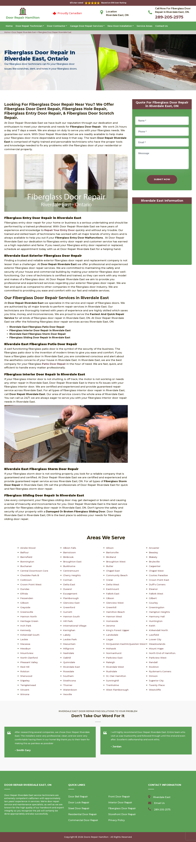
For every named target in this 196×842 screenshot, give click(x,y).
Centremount (71, 570)
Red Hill (24, 666)
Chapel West (156, 570)
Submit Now (162, 179)
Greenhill (111, 607)
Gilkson (24, 602)
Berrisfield (26, 557)
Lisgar (109, 639)
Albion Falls (70, 547)
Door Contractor (56, 26)
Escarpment (70, 593)
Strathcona (69, 680)
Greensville (26, 612)
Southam (68, 676)
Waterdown (70, 689)
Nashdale (68, 653)
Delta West (112, 584)
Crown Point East (159, 580)
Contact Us (161, 26)
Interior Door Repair (120, 802)
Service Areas (144, 26)
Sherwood (26, 676)
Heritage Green (29, 621)
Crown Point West (31, 584)
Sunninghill (112, 680)
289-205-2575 (169, 16)
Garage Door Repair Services (86, 26)
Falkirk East (113, 593)
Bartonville (112, 552)
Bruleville (154, 561)
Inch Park (25, 625)
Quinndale (69, 662)
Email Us (159, 803)
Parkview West (158, 657)
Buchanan (26, 566)
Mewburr (25, 648)
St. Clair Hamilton (116, 676)
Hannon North (28, 616)
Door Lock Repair (78, 802)
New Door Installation (120, 26)
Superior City (156, 680)
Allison (110, 547)
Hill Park (68, 621)
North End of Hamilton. (163, 653)
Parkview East (114, 657)
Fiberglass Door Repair (122, 808)
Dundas (25, 589)
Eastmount (113, 589)
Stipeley (25, 680)
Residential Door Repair (82, 814)
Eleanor (153, 589)
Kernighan (69, 630)
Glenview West (115, 602)
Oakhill (67, 657)
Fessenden (26, 598)
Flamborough (71, 598)
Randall (153, 662)
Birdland (111, 557)
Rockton (154, 666)
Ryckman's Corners (160, 671)
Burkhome (69, 566)
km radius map (162, 235)
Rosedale (68, 671)
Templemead (28, 685)
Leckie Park (70, 639)
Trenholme (112, 685)
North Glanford (29, 657)
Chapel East (113, 570)
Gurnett (67, 612)
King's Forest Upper (118, 630)
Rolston (25, 671)
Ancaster (154, 547)
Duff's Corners (157, 584)
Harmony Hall (157, 616)
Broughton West (116, 561)
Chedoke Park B (30, 575)
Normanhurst (114, 653)
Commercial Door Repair (83, 820)
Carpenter (155, 566)
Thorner (68, 685)
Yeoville (67, 694)
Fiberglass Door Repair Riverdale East (54, 32)
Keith (152, 625)
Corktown (26, 580)
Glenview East (71, 602)
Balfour (24, 552)
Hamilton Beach (115, 612)
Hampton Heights (160, 612)
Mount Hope (156, 648)
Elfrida (24, 593)
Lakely (67, 634)
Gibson (110, 598)
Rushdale (111, 671)
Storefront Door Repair (122, 814)
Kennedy (25, 630)
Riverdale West (115, 666)
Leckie (24, 639)
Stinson (153, 676)
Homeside (112, 621)
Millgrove (68, 648)
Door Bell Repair (78, 796)
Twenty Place (157, 685)
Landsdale (112, 634)
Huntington (156, 621)
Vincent (24, 689)
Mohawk (111, 648)
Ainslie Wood (28, 547)
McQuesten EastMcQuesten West (126, 644)
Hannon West (114, 616)
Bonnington (27, 561)
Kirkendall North (158, 630)
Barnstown (69, 552)
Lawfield (154, 634)
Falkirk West (156, 593)
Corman (68, 580)
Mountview (27, 653)
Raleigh (110, 662)
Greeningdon (156, 607)
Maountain (69, 644)
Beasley (153, 552)
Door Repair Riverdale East (23, 32)
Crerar (109, 580)
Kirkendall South (30, 634)
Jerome (110, 625)
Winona (25, 694)
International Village (75, 625)
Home (9, 26)
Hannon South (71, 616)
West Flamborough (117, 689)
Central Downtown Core (34, 570)
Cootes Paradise (159, 575)
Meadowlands (157, 644)
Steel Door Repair (78, 808)
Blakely (153, 557)
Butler (109, 566)
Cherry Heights (72, 575)
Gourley (153, 602)
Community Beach (117, 575)
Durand (67, 589)
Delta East (69, 584)
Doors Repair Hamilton (96, 837)
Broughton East (72, 561)
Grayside (25, 607)
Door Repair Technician (29, 26)
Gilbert (153, 598)
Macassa (25, 644)
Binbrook (68, 557)
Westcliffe (155, 689)
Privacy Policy (116, 820)
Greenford (69, 607)
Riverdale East (71, 666)
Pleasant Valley (29, 662)
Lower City (155, 639)
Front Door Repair (119, 796)
